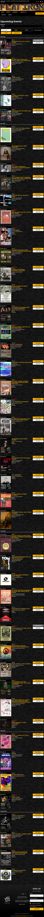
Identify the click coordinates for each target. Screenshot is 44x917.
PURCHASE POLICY (25, 913)
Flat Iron (14, 45)
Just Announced (38, 30)
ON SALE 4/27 (38, 625)
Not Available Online (38, 40)
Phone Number (33, 898)
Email (31, 893)
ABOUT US (24, 12)
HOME (2, 12)
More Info (38, 42)
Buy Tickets (38, 58)
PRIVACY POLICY (18, 913)
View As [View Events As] (2, 24)
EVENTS (8, 12)
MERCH (10, 14)
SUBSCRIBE (36, 909)
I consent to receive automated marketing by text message (36, 905)
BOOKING (15, 12)
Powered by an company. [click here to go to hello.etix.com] (22, 915)
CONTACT (3, 14)
